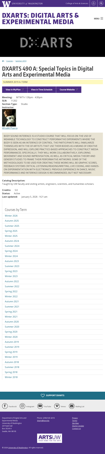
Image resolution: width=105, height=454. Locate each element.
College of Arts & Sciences (77, 3)
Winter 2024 (11, 256)
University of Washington (18, 447)
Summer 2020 (12, 326)
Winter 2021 (11, 316)
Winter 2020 (11, 336)
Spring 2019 (11, 351)
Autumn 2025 (12, 220)
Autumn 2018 (12, 362)
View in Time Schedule (41, 89)
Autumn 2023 (12, 261)
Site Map (75, 423)
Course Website (69, 89)
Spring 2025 (11, 230)
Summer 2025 (12, 225)
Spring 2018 (11, 372)
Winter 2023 (11, 276)
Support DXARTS (52, 396)
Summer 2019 (20, 61)
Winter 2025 (11, 235)
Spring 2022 (11, 291)
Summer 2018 (12, 367)
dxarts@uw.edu (43, 420)
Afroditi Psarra (9, 128)
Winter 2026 (11, 215)
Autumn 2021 (12, 301)
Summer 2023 (12, 266)
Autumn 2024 (12, 240)
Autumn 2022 (12, 281)
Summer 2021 (12, 306)
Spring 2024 (11, 251)
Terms (74, 420)
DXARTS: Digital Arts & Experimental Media (40, 18)
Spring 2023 (11, 271)
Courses (9, 61)
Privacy (75, 418)
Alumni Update (78, 426)
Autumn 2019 (12, 341)
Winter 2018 (11, 377)
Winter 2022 (11, 296)
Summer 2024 (12, 245)
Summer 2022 (12, 286)
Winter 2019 (11, 356)
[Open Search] (101, 3)
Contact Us (76, 428)
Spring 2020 (11, 331)
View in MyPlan (15, 89)
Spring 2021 (11, 311)
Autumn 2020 (12, 321)
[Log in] (93, 3)
